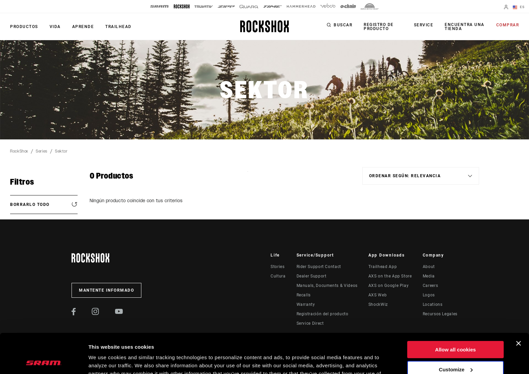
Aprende (83, 26)
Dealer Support (312, 276)
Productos (24, 26)
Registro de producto (379, 26)
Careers (430, 285)
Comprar (507, 25)
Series (42, 151)
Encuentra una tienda (464, 26)
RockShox (19, 151)
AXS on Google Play (388, 285)
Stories (277, 266)
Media (429, 276)
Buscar (343, 25)
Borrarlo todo (30, 204)
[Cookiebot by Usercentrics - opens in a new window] (43, 361)
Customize (456, 329)
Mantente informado (106, 290)
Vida (55, 26)
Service (424, 25)
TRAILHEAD (118, 26)
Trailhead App (382, 266)
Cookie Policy (164, 342)
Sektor (61, 151)
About (429, 266)
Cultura (278, 276)
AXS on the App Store (390, 276)
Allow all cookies (455, 310)
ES (519, 7)
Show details (104, 361)
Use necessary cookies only (455, 349)
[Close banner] (518, 303)
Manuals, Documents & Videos (327, 285)
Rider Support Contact (319, 266)
